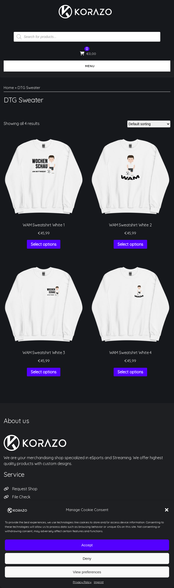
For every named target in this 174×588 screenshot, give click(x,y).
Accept (87, 550)
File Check (21, 496)
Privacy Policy (24, 504)
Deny (87, 563)
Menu (87, 66)
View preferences (87, 577)
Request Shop (24, 488)
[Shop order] (148, 124)
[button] (166, 514)
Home (9, 87)
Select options (43, 244)
